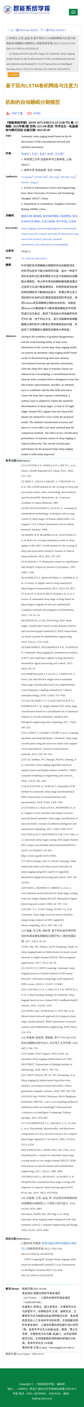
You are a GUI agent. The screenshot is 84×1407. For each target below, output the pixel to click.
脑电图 (37, 216)
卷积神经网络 (51, 216)
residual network (48, 233)
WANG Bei (41, 177)
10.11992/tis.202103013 (34, 258)
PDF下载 (17, 113)
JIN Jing (53, 177)
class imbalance (43, 244)
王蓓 (34, 153)
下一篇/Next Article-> (53, 30)
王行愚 (59, 153)
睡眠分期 (26, 216)
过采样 (72, 221)
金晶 (42, 153)
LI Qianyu (26, 177)
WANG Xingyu (29, 182)
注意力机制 (48, 221)
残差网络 (65, 216)
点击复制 (13, 74)
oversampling (60, 244)
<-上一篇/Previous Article (23, 30)
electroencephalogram (48, 228)
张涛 (49, 153)
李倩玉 (25, 153)
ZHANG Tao (68, 177)
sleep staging (28, 228)
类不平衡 (61, 221)
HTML (37, 113)
